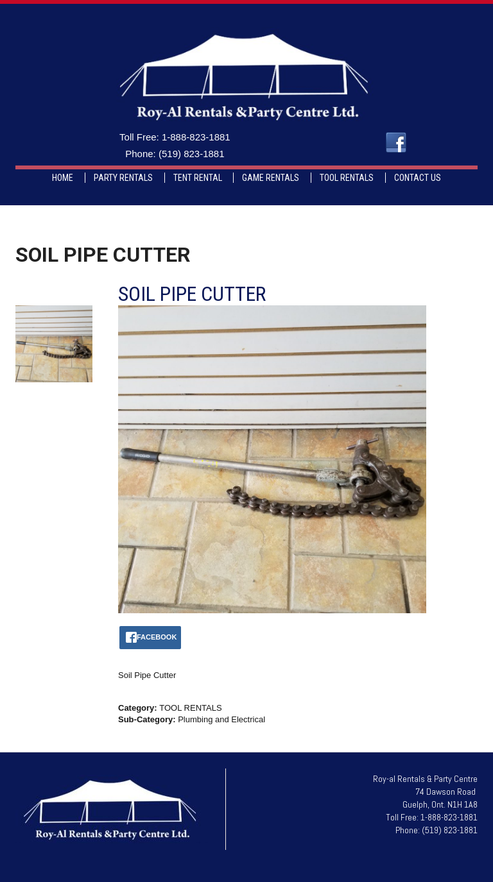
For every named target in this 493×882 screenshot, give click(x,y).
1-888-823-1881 (196, 136)
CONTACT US (417, 178)
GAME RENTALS (270, 178)
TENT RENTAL (197, 178)
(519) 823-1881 (192, 153)
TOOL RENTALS (347, 178)
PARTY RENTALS (123, 178)
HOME (62, 178)
